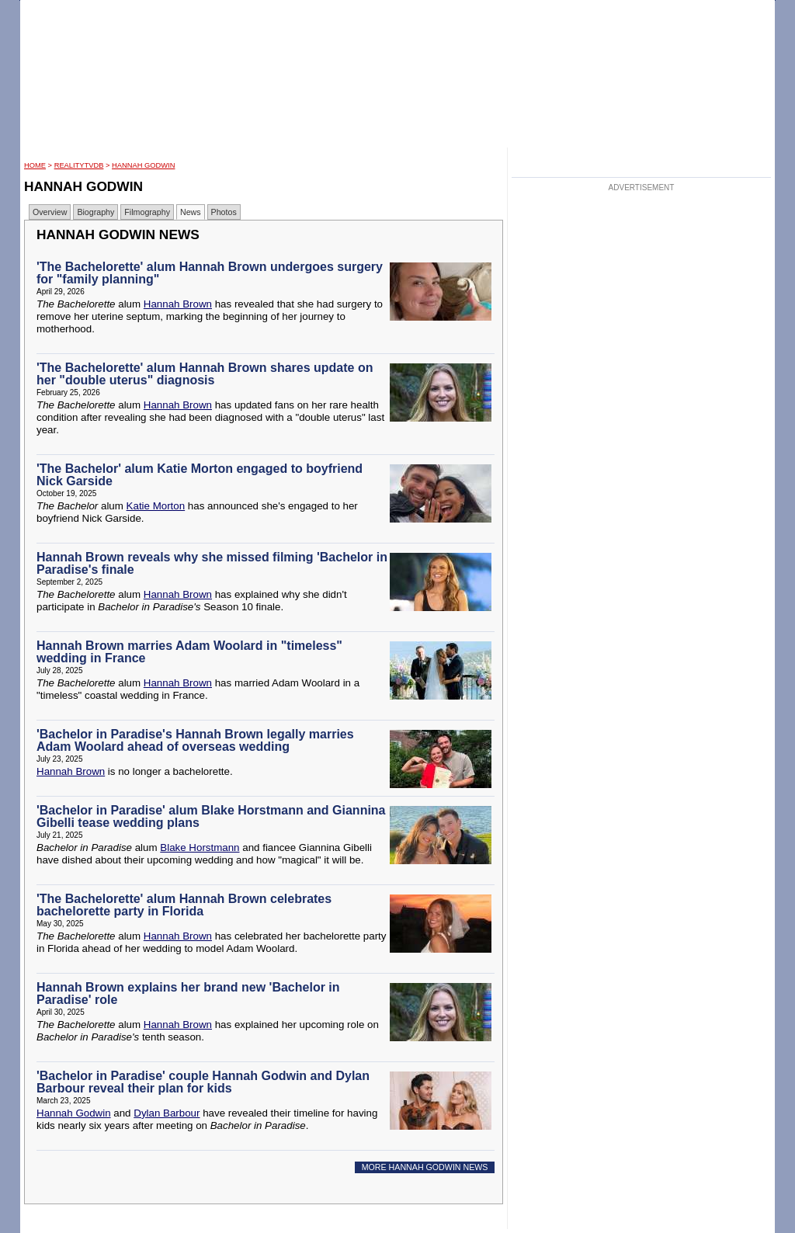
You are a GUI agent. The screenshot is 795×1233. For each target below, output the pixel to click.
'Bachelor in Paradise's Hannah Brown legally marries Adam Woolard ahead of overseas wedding (195, 740)
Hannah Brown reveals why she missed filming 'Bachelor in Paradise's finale (211, 563)
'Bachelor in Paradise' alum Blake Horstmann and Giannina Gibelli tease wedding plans (211, 816)
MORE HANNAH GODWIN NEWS (425, 1167)
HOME (35, 165)
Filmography (147, 212)
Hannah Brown (178, 304)
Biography (95, 212)
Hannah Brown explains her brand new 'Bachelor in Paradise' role (188, 993)
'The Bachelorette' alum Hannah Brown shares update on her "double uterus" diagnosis (204, 374)
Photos (224, 212)
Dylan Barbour (167, 1113)
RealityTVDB (79, 165)
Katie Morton (156, 506)
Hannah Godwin (143, 165)
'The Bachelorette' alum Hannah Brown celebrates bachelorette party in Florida (184, 905)
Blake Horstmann (199, 847)
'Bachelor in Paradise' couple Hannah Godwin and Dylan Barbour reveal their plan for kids (203, 1082)
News (190, 212)
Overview (50, 212)
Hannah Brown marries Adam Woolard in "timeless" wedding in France (189, 652)
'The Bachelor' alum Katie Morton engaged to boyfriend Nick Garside (199, 475)
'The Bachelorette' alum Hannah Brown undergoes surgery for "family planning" (209, 273)
